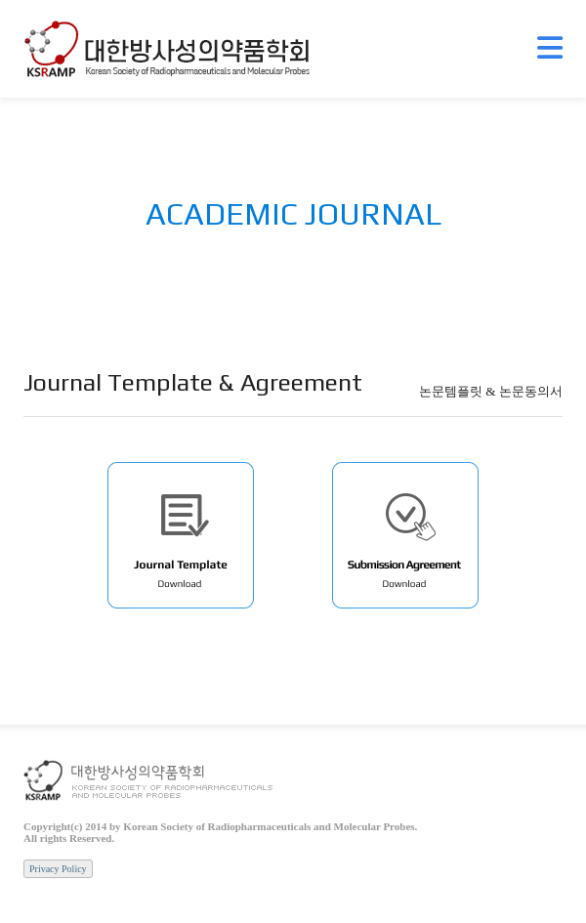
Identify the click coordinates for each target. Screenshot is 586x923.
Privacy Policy (58, 868)
